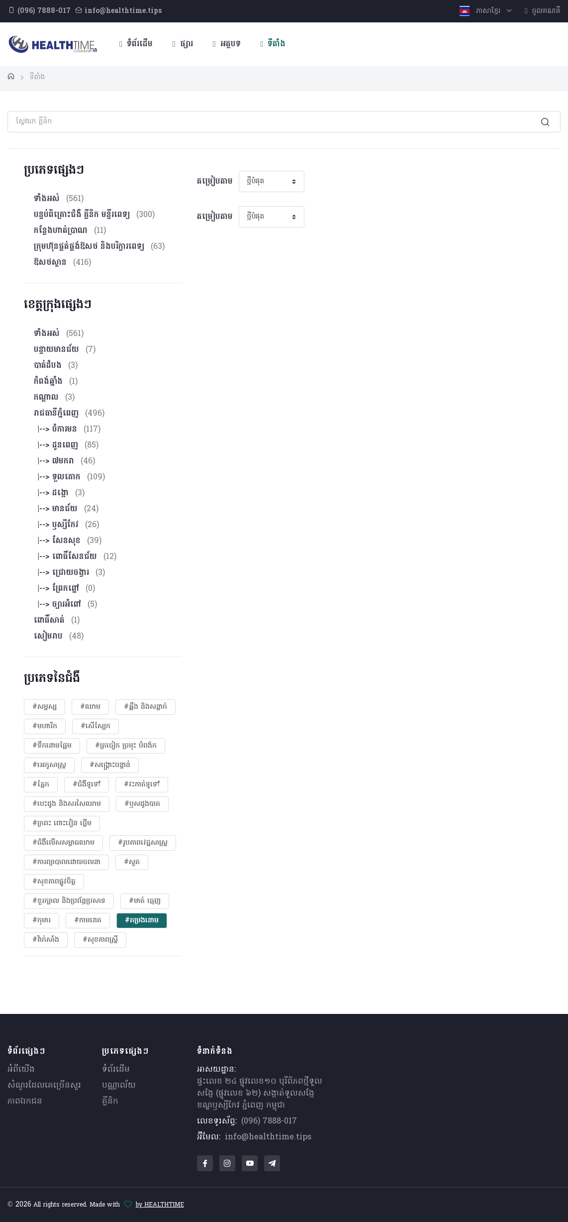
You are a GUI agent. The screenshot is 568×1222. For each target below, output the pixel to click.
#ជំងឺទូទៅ (86, 784)
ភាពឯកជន (24, 1102)
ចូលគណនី (542, 11)
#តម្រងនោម (142, 920)
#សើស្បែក (95, 726)
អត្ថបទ (227, 44)
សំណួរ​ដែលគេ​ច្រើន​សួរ (44, 1086)
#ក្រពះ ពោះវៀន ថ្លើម (62, 823)
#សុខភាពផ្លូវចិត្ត (54, 882)
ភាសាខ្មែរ (481, 11)
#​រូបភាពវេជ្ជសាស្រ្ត (143, 843)
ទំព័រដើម (136, 44)
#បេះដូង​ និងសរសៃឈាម (66, 804)
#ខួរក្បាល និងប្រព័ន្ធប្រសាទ (68, 901)
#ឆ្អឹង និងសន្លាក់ (145, 707)
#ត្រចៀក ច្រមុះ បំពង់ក (126, 746)
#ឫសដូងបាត (142, 804)
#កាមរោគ (87, 920)
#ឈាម (90, 707)
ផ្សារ (183, 44)
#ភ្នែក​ (40, 784)
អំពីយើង (21, 1070)
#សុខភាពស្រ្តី (100, 940)
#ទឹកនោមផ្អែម (52, 746)
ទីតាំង (273, 44)
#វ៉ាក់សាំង (45, 940)
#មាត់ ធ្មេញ (145, 901)
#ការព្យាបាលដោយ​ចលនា (66, 862)
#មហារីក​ (44, 726)
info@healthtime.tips (268, 1137)
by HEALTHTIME (160, 1205)
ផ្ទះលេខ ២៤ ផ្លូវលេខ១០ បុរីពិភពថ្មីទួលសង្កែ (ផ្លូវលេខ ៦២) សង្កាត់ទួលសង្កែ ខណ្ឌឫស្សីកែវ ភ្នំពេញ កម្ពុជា (259, 1093)
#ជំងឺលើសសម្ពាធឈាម (63, 843)
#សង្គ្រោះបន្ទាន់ (110, 765)
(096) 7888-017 (269, 1121)
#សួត (132, 862)
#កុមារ (41, 920)
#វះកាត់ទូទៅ (142, 784)
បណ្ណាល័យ (119, 1086)
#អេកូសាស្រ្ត (49, 765)
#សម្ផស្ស (44, 707)
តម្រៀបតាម (215, 182)
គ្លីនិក (110, 1102)
